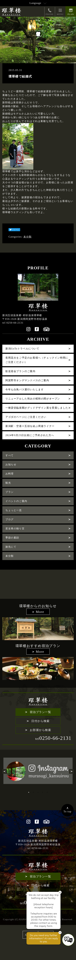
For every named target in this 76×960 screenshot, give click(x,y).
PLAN (71, 11)
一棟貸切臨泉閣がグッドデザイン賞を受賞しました (36, 407)
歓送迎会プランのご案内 (20, 371)
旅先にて (10, 546)
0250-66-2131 (53, 738)
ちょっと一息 (13, 510)
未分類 (27, 236)
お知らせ (10, 464)
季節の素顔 (12, 537)
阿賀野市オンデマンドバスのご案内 (27, 380)
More (40, 612)
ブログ (9, 519)
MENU (60, 11)
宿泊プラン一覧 (40, 712)
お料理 (9, 473)
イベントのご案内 (16, 501)
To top (68, 811)
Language (35, 3)
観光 (8, 482)
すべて (9, 455)
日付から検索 (40, 721)
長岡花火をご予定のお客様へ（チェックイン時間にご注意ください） (36, 359)
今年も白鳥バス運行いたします (24, 389)
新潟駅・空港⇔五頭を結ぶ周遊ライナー (30, 426)
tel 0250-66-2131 (12, 322)
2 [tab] (33, 792)
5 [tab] (47, 792)
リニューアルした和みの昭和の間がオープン (32, 398)
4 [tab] (42, 792)
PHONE (50, 11)
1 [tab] (28, 792)
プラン (9, 492)
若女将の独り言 (15, 528)
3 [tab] (38, 792)
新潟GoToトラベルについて (22, 348)
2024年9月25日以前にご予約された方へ (29, 435)
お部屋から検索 (40, 730)
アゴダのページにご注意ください (25, 417)
